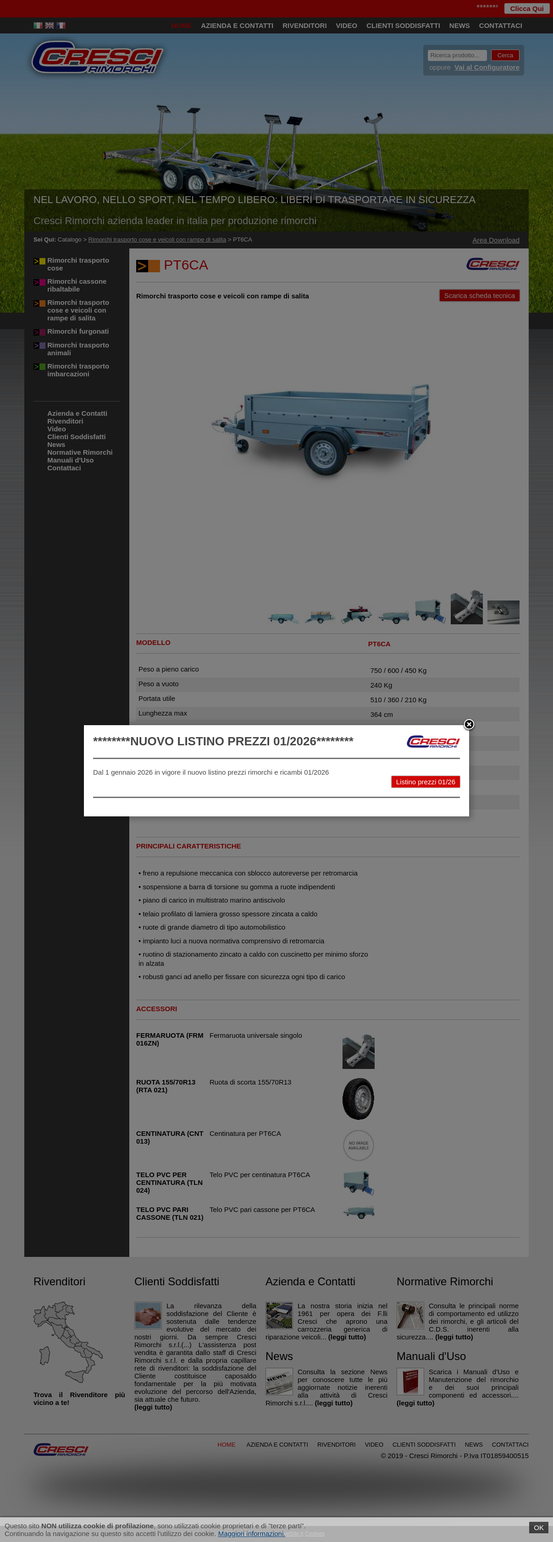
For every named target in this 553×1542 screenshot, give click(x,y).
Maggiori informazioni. (252, 1533)
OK (539, 1527)
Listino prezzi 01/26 (425, 782)
